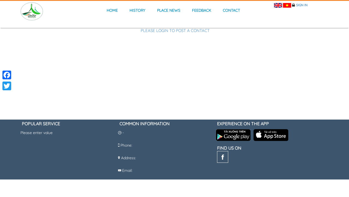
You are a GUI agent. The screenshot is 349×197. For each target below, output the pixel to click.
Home (112, 10)
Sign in (302, 5)
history (137, 10)
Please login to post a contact (175, 30)
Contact (231, 10)
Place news (168, 10)
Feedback (201, 10)
